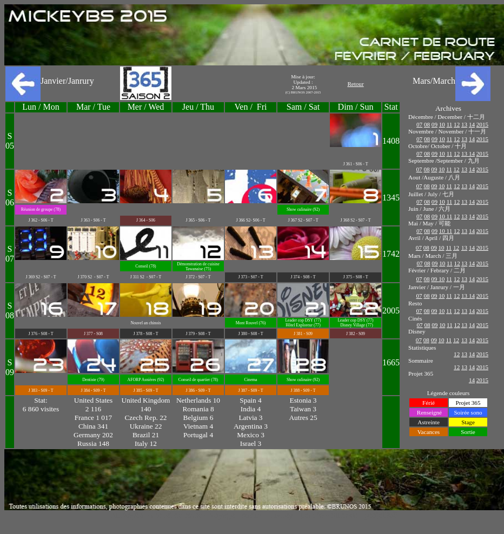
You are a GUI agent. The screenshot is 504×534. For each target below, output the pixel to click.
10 (442, 124)
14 (472, 124)
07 (419, 124)
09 (434, 124)
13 (464, 124)
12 (457, 124)
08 (427, 124)
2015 (482, 124)
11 (450, 124)
